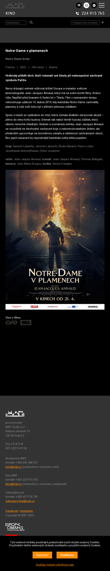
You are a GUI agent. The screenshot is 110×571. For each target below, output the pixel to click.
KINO (10, 13)
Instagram (26, 511)
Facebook (12, 511)
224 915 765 (93, 13)
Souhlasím (67, 555)
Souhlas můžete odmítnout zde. (55, 564)
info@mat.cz (14, 467)
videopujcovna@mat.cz (20, 501)
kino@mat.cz (14, 484)
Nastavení (42, 555)
